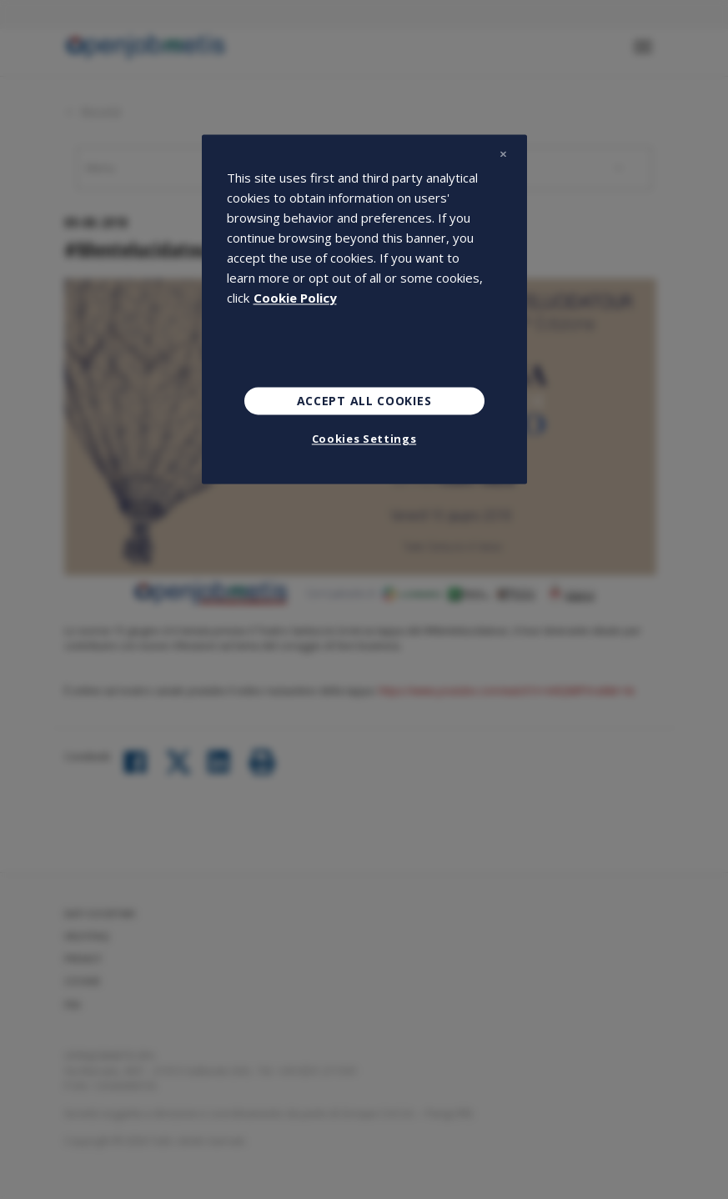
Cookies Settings (364, 439)
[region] (364, 309)
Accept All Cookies (364, 401)
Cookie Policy (295, 297)
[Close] (503, 154)
